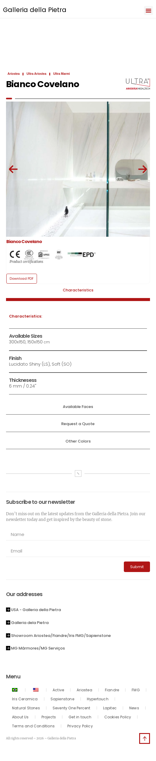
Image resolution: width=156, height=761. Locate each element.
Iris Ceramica (25, 699)
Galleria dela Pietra (30, 622)
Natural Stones (26, 708)
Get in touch (80, 717)
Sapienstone (62, 699)
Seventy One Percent (71, 708)
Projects (48, 717)
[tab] (78, 292)
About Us (20, 717)
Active (58, 690)
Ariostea (84, 690)
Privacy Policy (80, 726)
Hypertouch (98, 699)
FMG (136, 690)
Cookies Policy (117, 717)
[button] (148, 10)
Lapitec (110, 708)
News (134, 708)
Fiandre (112, 690)
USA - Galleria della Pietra (36, 609)
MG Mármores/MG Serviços (38, 648)
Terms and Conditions (33, 726)
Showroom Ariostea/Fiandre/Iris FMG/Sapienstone (61, 635)
